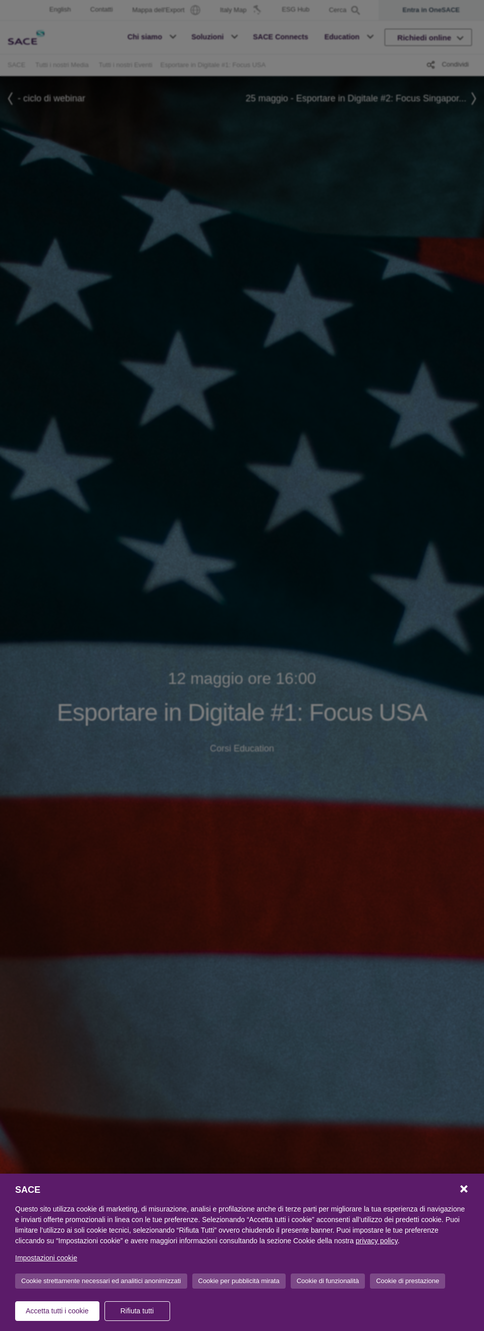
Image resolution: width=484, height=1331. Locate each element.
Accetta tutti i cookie (57, 1311)
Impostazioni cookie (46, 1258)
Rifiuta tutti (136, 1311)
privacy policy (377, 1241)
